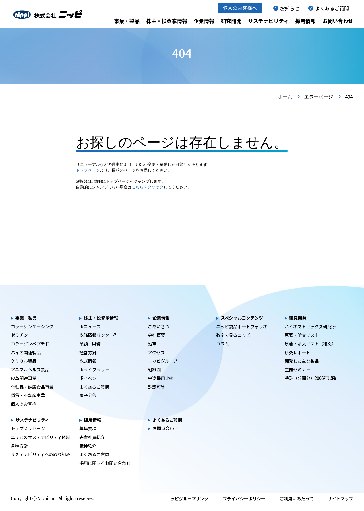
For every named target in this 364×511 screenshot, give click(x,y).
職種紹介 (87, 452)
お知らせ (289, 8)
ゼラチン (19, 342)
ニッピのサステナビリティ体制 (40, 444)
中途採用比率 (160, 385)
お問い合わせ (337, 20)
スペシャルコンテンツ (242, 324)
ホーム (285, 103)
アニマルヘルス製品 (30, 376)
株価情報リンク (97, 342)
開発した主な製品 (302, 367)
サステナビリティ (268, 20)
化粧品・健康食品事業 (32, 393)
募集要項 (87, 435)
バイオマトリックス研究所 (310, 333)
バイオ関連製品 (26, 359)
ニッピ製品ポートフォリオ (241, 333)
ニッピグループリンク (187, 505)
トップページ (88, 177)
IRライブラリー (94, 376)
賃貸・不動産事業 (28, 402)
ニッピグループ (162, 367)
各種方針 (19, 452)
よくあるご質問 (332, 8)
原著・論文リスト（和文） (310, 350)
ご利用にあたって (296, 505)
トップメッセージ (28, 435)
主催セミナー (297, 376)
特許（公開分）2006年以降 (310, 385)
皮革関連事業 (23, 385)
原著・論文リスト (302, 342)
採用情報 (305, 20)
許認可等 (156, 393)
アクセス (156, 359)
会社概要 (156, 342)
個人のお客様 (23, 410)
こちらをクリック (148, 194)
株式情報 (87, 367)
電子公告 (87, 402)
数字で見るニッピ (233, 342)
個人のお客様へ (240, 7)
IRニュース (89, 333)
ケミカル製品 (23, 367)
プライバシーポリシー (244, 505)
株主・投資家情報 (166, 20)
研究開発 (231, 20)
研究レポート (297, 359)
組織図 (154, 376)
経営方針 (87, 359)
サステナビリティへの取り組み (40, 461)
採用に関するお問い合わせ (105, 470)
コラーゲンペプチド (30, 350)
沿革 (152, 350)
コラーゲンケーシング (32, 333)
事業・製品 (127, 20)
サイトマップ (340, 505)
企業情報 (204, 20)
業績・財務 (90, 350)
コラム (222, 350)
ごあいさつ (158, 333)
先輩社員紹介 (92, 444)
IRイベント (90, 385)
